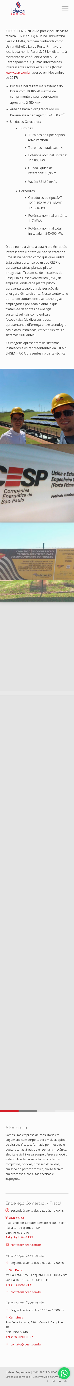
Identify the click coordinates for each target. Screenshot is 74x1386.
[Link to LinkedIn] (60, 1381)
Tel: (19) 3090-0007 (19, 1337)
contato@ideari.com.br (26, 1245)
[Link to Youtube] (65, 1381)
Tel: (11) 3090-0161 (19, 1285)
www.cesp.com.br (18, 72)
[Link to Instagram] (54, 1381)
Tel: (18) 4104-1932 (19, 1237)
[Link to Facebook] (48, 1381)
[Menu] (63, 8)
